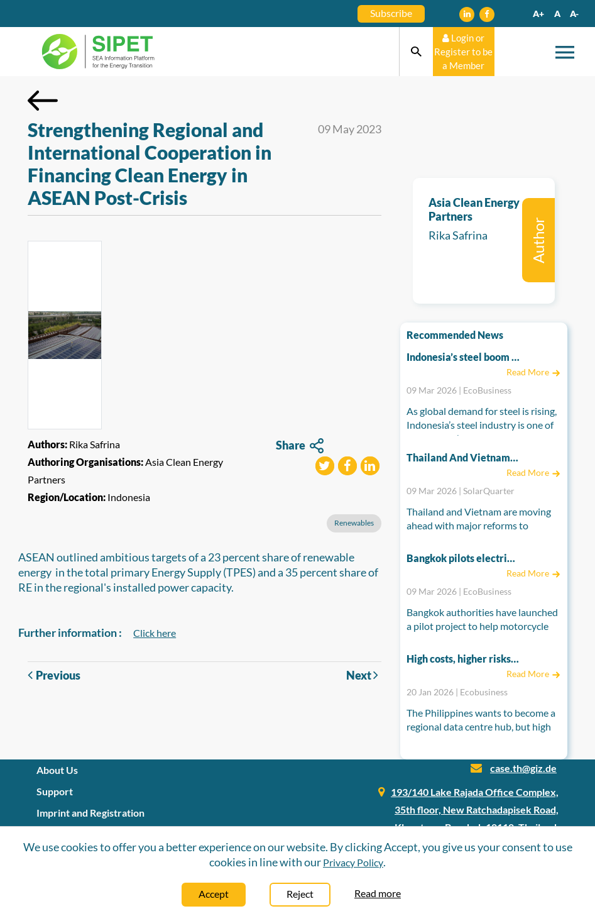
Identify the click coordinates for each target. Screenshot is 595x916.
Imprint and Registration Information (90, 821)
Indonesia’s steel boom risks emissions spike (463, 357)
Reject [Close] (300, 894)
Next (363, 675)
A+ (538, 13)
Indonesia (128, 497)
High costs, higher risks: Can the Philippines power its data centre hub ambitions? (463, 659)
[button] (324, 467)
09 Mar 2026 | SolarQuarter (461, 490)
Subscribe (391, 13)
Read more (377, 893)
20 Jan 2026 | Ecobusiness (457, 692)
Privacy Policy (353, 862)
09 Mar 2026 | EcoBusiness (459, 390)
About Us (57, 770)
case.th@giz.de (523, 768)
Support (54, 791)
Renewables (354, 522)
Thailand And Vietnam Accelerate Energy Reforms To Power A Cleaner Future (463, 457)
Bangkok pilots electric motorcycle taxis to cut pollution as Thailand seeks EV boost (463, 558)
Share (300, 446)
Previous (54, 675)
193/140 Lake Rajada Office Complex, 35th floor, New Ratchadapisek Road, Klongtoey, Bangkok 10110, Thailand (475, 809)
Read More (533, 372)
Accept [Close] (214, 894)
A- (574, 13)
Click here (154, 633)
